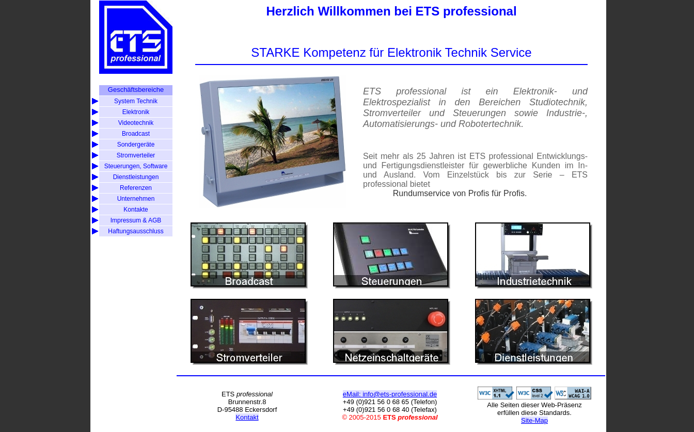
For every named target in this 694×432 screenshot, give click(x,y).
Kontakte (135, 209)
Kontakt (246, 417)
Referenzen (136, 187)
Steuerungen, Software (136, 166)
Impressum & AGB (136, 220)
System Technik (135, 101)
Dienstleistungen (136, 177)
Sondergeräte (136, 144)
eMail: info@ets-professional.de (390, 394)
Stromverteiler (136, 155)
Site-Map (534, 420)
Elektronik (136, 112)
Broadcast (136, 133)
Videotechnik (136, 122)
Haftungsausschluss (135, 231)
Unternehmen (136, 198)
